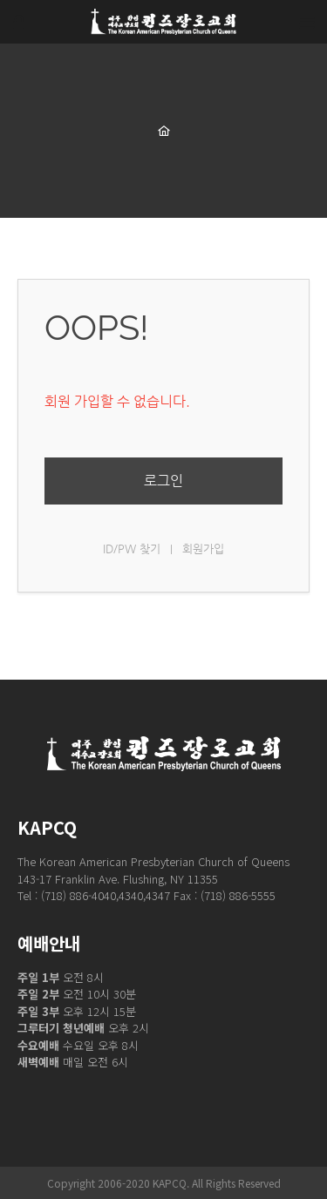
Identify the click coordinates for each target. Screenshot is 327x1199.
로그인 (163, 480)
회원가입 (203, 548)
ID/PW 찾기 (131, 548)
